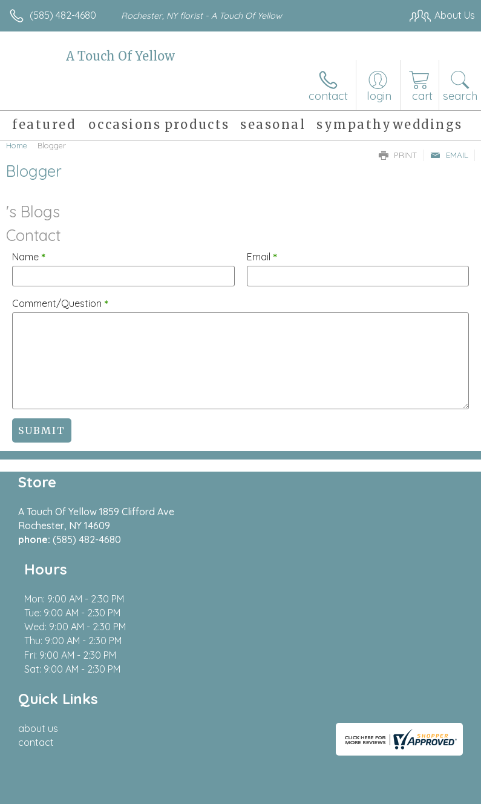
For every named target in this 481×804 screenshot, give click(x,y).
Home (16, 145)
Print (398, 155)
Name (28, 257)
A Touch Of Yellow (120, 56)
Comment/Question (60, 303)
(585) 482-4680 (63, 15)
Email (449, 155)
